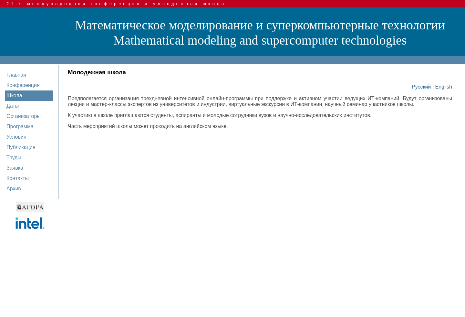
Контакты (17, 178)
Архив (13, 188)
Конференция (23, 85)
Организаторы (23, 116)
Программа (20, 126)
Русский (421, 87)
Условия (16, 137)
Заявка (14, 168)
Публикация (20, 147)
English (443, 87)
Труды (13, 157)
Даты (12, 106)
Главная (16, 75)
